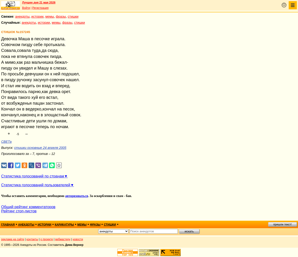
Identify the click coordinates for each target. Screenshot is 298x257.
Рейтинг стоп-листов (19, 211)
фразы (61, 16)
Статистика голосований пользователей (35, 185)
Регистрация (40, 8)
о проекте (47, 239)
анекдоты (22, 16)
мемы (49, 16)
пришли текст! (282, 224)
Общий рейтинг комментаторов (28, 207)
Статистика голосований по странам (32, 176)
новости (78, 239)
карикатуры (64, 224)
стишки (73, 16)
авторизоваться (76, 196)
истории (37, 16)
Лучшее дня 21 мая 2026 (38, 2)
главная (8, 224)
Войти (26, 8)
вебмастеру (62, 239)
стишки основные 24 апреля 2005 (40, 148)
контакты (32, 239)
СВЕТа (6, 142)
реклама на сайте (12, 239)
